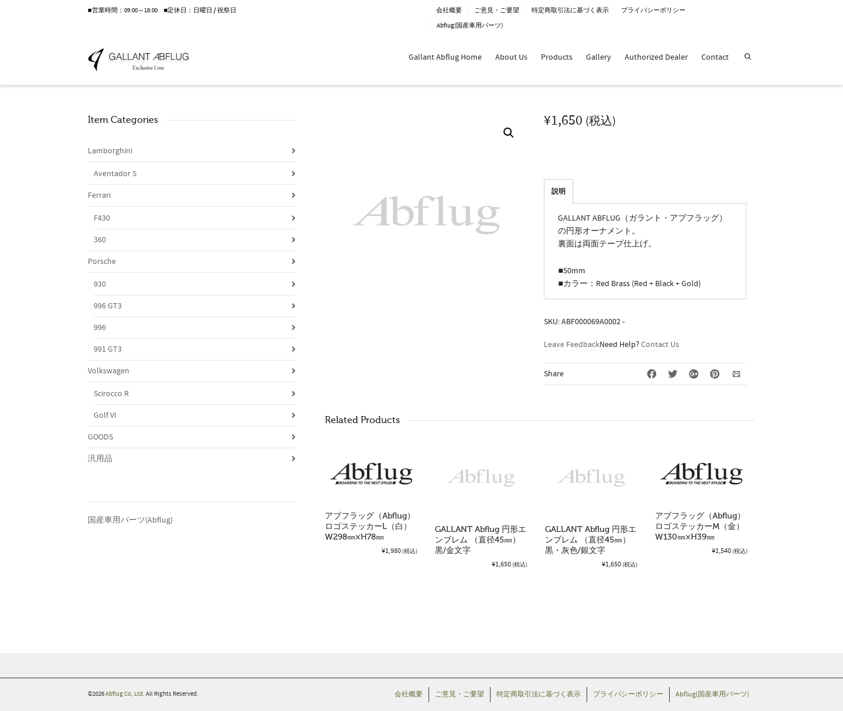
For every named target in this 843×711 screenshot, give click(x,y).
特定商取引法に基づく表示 (570, 10)
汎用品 (100, 459)
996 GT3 (108, 306)
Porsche (102, 261)
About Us (511, 57)
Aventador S (115, 174)
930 (100, 284)
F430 (102, 218)
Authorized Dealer (656, 57)
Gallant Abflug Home (445, 57)
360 (100, 240)
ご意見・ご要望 (496, 10)
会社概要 (449, 10)
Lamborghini (110, 151)
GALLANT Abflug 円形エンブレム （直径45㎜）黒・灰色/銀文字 (590, 540)
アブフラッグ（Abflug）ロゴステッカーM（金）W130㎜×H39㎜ (700, 526)
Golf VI (105, 415)
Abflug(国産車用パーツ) (470, 26)
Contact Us (660, 344)
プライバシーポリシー (653, 10)
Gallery (598, 57)
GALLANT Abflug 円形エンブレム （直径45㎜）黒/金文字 (480, 540)
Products (557, 57)
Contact (715, 57)
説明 (558, 191)
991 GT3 (108, 349)
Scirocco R (111, 394)
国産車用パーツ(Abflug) (130, 520)
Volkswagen (108, 371)
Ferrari (99, 195)
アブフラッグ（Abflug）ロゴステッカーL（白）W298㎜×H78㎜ (370, 526)
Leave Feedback (571, 344)
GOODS (100, 437)
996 (100, 327)
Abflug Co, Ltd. (125, 694)
